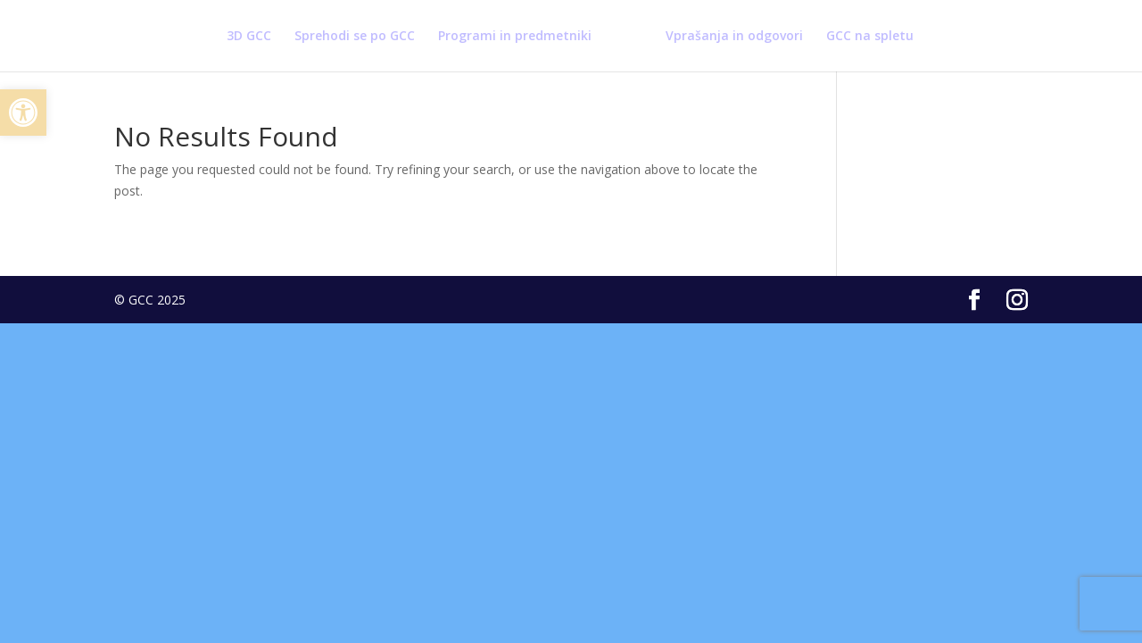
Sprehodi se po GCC (354, 36)
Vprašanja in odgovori (734, 36)
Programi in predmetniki (515, 36)
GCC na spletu (870, 36)
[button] (23, 112)
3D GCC (249, 36)
